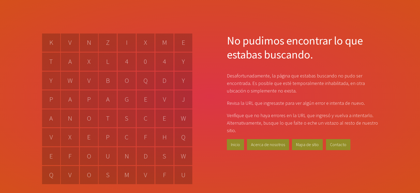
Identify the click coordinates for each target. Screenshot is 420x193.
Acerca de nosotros (268, 144)
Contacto (338, 144)
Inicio (235, 144)
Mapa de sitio (307, 144)
